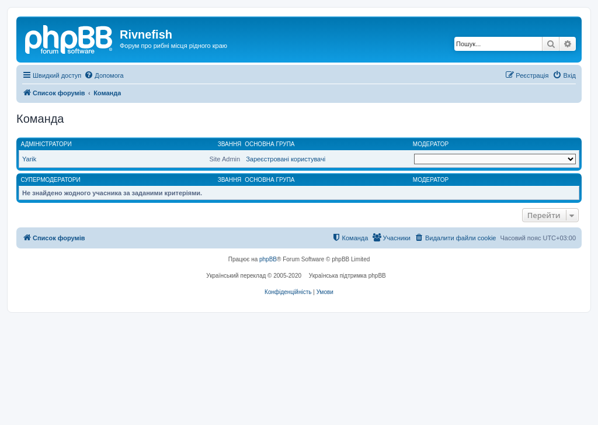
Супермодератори (51, 180)
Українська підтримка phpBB (347, 275)
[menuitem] (103, 75)
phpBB (268, 259)
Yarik (29, 159)
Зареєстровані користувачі (285, 159)
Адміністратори (46, 144)
